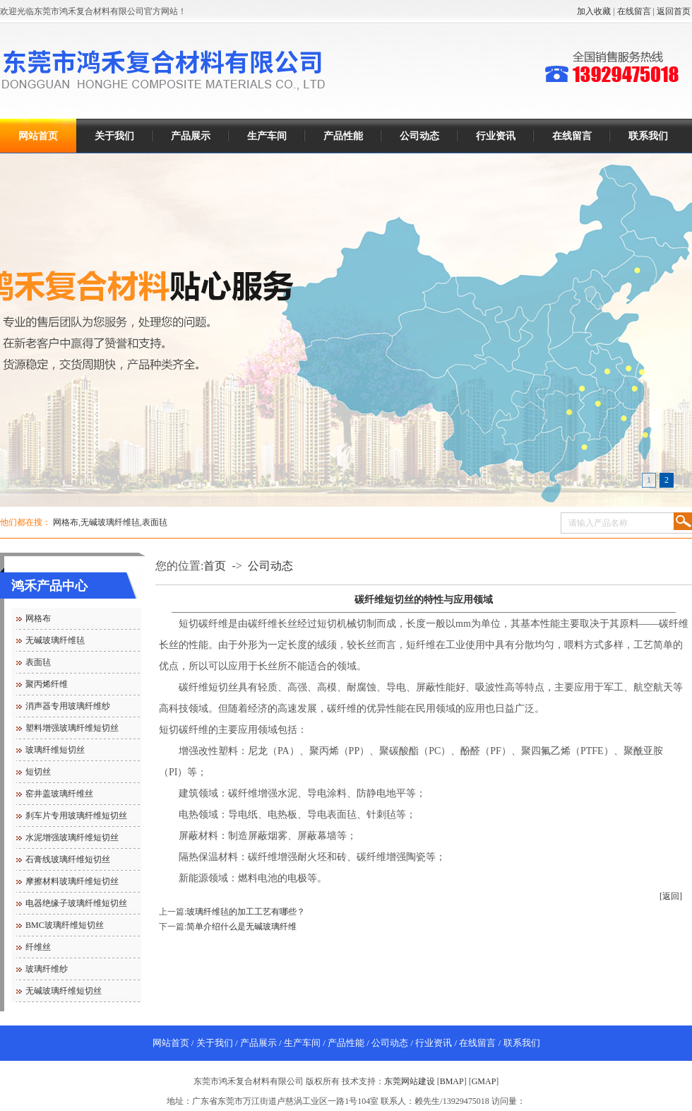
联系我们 (648, 136)
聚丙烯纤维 (46, 684)
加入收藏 (594, 11)
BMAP (452, 1081)
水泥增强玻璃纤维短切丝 (72, 837)
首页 (214, 566)
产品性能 (343, 136)
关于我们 (114, 136)
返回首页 (674, 11)
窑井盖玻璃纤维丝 (59, 794)
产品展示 (190, 136)
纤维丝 (38, 947)
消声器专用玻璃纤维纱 (67, 706)
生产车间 (267, 136)
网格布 (65, 522)
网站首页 (38, 136)
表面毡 (154, 522)
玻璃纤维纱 (46, 969)
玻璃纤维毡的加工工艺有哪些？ (245, 912)
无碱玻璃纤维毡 (110, 522)
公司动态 (419, 136)
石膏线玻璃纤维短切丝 (67, 859)
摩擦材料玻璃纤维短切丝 (72, 881)
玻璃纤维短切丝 (55, 750)
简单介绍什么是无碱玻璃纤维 (241, 926)
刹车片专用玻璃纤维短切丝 (76, 816)
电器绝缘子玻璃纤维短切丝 (76, 903)
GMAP (484, 1081)
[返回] (671, 896)
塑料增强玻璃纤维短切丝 (72, 728)
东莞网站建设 (409, 1081)
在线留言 (634, 11)
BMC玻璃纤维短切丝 (64, 925)
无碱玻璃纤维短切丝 (63, 991)
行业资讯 (495, 136)
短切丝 (38, 772)
